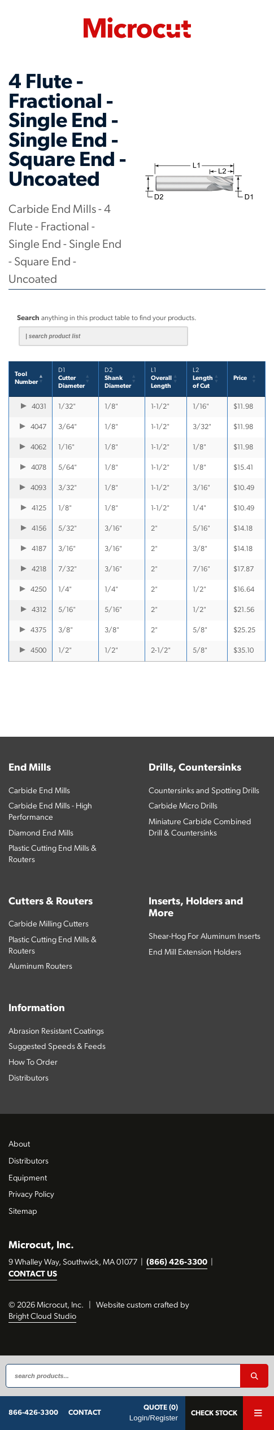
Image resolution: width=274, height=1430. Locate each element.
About (19, 1144)
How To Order (33, 1063)
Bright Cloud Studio (42, 1317)
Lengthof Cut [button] (203, 379)
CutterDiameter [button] (71, 379)
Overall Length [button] (161, 379)
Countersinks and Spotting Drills (204, 791)
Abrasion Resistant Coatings (56, 1031)
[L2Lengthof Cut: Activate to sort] (207, 379)
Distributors (28, 1078)
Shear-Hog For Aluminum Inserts (204, 937)
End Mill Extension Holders (195, 952)
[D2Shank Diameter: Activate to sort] (122, 379)
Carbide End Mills (39, 791)
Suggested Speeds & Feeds (57, 1047)
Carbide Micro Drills (183, 806)
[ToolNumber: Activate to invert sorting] (31, 379)
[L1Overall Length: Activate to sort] (165, 379)
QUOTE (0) (160, 1407)
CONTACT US (32, 1274)
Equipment (27, 1178)
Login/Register (153, 1418)
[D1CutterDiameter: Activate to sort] (76, 379)
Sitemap (22, 1212)
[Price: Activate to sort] (247, 379)
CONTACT (84, 1412)
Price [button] (240, 378)
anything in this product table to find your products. (107, 318)
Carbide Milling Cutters (48, 924)
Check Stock (214, 1413)
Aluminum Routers (40, 967)
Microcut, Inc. (41, 1245)
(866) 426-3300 (176, 1262)
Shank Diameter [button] (118, 379)
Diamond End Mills (40, 833)
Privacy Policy (31, 1195)
